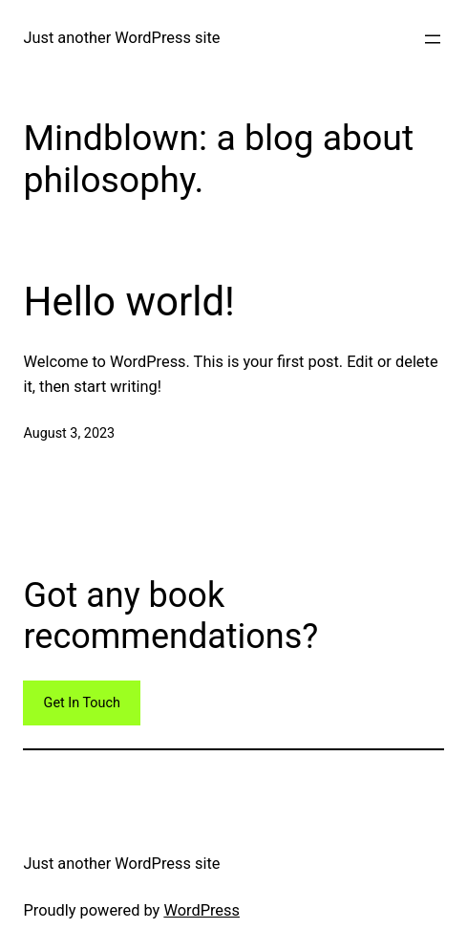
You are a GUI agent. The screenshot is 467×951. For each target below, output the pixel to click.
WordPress (201, 910)
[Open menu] (432, 39)
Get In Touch (82, 703)
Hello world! (129, 301)
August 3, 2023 (69, 433)
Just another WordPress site (121, 38)
